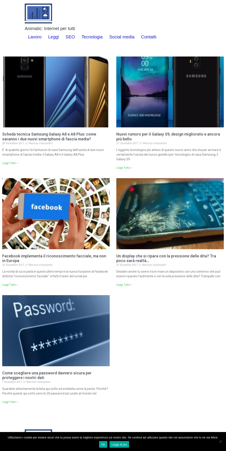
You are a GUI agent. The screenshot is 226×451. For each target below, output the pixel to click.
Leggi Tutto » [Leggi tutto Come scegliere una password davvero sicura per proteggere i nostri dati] (10, 402)
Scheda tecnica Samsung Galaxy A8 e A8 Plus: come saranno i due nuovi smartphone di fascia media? (49, 136)
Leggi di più (119, 444)
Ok (103, 444)
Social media (122, 36)
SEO (70, 36)
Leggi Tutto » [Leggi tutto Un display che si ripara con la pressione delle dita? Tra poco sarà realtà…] (124, 284)
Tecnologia (92, 36)
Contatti (148, 36)
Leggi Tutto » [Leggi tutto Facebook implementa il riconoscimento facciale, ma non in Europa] (10, 284)
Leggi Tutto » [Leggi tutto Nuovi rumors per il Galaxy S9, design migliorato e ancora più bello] (124, 167)
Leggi (53, 36)
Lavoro (34, 36)
